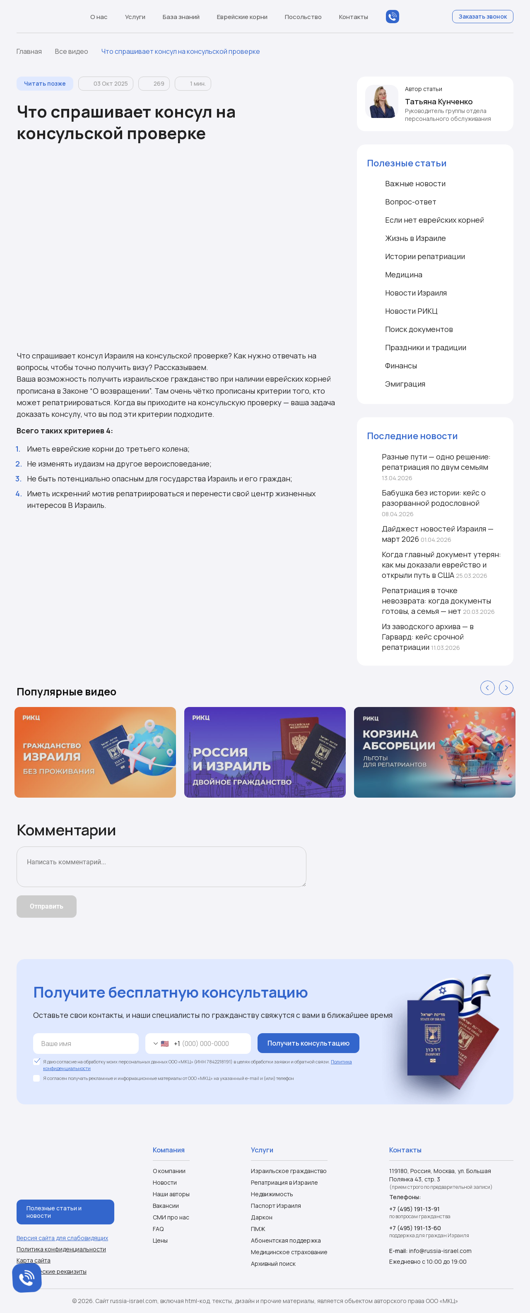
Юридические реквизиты (52, 1271)
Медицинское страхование (289, 1252)
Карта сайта (34, 1260)
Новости (165, 1182)
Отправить (46, 906)
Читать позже (45, 83)
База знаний (185, 16)
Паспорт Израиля (276, 1206)
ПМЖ (258, 1229)
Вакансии (166, 1206)
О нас (103, 16)
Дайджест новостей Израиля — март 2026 (430, 534)
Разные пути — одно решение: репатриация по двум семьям (429, 467)
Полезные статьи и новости (54, 1211)
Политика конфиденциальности (61, 1249)
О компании (169, 1171)
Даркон (261, 1217)
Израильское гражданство (289, 1171)
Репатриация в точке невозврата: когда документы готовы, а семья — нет (431, 600)
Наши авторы (171, 1194)
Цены (160, 1240)
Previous (487, 688)
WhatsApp (409, 16)
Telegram (425, 16)
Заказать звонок (483, 16)
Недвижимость (272, 1194)
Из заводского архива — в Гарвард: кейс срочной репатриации (420, 636)
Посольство (307, 16)
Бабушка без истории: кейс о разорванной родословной (426, 503)
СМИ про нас (171, 1217)
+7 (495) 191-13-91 (414, 1209)
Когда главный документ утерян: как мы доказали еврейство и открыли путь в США (434, 564)
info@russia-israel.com (440, 1251)
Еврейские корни (246, 16)
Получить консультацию (308, 1043)
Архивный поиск (273, 1263)
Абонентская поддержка (286, 1240)
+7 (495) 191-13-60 (415, 1228)
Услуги (139, 16)
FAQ (158, 1229)
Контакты (353, 16)
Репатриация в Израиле (284, 1182)
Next (506, 688)
